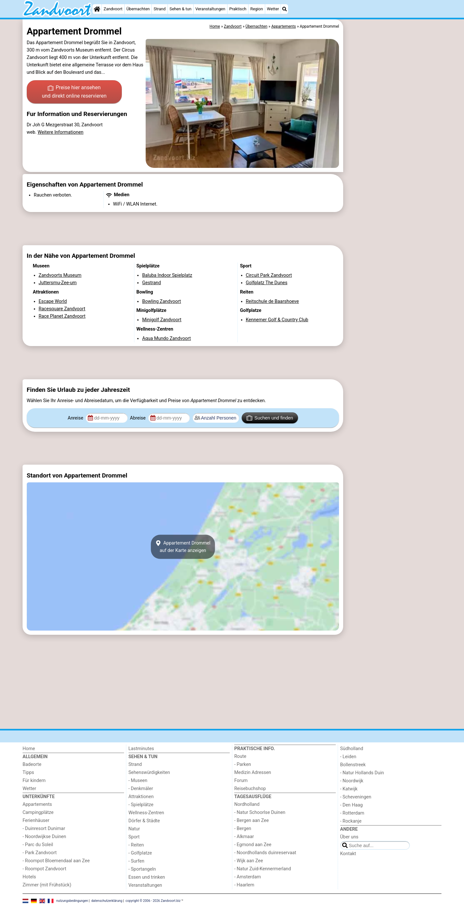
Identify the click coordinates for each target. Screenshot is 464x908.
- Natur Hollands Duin (362, 773)
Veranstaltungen (210, 8)
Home (29, 748)
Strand (160, 8)
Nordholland (246, 804)
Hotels (29, 877)
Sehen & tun (180, 8)
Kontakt (348, 853)
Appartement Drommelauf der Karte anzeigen (182, 546)
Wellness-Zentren (146, 813)
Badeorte (32, 764)
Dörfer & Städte (144, 821)
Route (240, 756)
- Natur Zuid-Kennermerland (262, 869)
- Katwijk (349, 789)
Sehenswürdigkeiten (149, 772)
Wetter (273, 8)
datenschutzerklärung (106, 901)
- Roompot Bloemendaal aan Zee (56, 861)
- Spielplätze (141, 804)
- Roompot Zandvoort (44, 869)
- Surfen (136, 861)
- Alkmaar (244, 836)
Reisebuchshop (250, 788)
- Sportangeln (142, 869)
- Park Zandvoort (40, 852)
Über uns (349, 837)
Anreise (76, 418)
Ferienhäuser (36, 820)
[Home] (97, 9)
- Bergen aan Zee (251, 820)
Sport (134, 837)
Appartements (37, 804)
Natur (134, 829)
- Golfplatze (140, 853)
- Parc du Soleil (38, 844)
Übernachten (138, 8)
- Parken (242, 764)
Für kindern (34, 780)
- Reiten (136, 845)
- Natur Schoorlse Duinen (259, 812)
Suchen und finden (270, 418)
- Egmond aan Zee (252, 844)
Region (256, 8)
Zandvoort (113, 8)
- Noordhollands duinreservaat (265, 852)
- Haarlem (244, 885)
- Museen (138, 780)
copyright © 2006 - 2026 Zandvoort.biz (153, 901)
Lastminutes (141, 748)
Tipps (28, 772)
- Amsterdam (247, 877)
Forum (240, 780)
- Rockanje (351, 821)
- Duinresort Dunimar (44, 828)
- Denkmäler (141, 788)
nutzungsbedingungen (72, 901)
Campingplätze (38, 812)
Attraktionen (141, 796)
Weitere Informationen (60, 132)
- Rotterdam (352, 813)
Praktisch (237, 8)
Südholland (351, 748)
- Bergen (242, 828)
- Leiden (348, 756)
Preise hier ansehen (74, 92)
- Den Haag (351, 805)
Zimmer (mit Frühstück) (47, 885)
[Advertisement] (393, 167)
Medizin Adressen (252, 772)
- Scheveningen (356, 797)
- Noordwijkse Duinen (44, 836)
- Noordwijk (351, 781)
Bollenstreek (353, 765)
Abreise (138, 418)
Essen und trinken (147, 877)
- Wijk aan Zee (248, 861)
